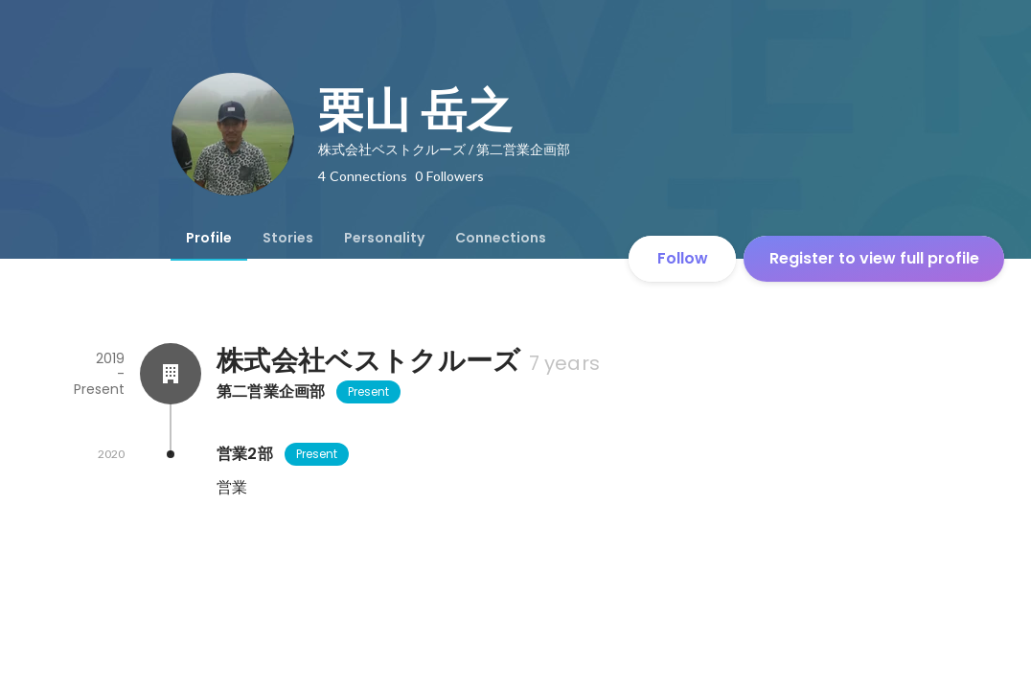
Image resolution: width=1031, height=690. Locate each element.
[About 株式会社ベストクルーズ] (170, 373)
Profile (209, 237)
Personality (384, 237)
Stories (288, 237)
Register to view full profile (874, 258)
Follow (682, 258)
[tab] (209, 238)
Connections (500, 237)
